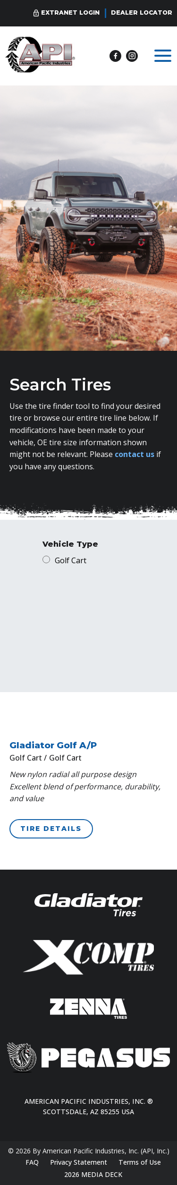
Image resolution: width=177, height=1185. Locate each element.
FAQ (32, 1162)
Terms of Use (139, 1162)
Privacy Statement (78, 1162)
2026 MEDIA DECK (93, 1174)
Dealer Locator (141, 12)
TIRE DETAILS (51, 828)
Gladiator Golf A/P (53, 745)
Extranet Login (70, 12)
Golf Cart (70, 560)
